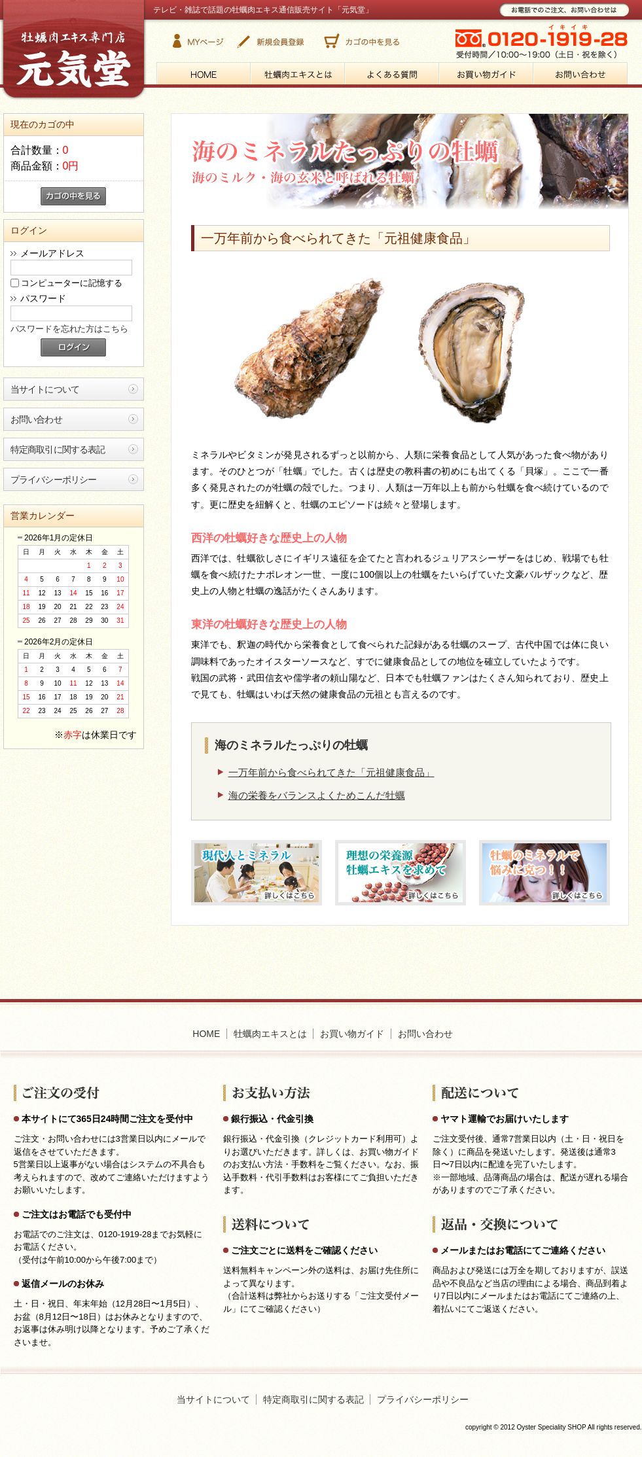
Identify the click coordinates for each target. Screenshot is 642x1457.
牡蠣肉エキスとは (270, 1033)
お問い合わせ (36, 419)
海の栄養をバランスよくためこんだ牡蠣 (316, 795)
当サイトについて (45, 389)
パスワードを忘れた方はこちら (69, 329)
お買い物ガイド (352, 1033)
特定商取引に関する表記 (57, 449)
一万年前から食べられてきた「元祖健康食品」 (331, 772)
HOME (206, 1033)
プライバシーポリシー (53, 479)
